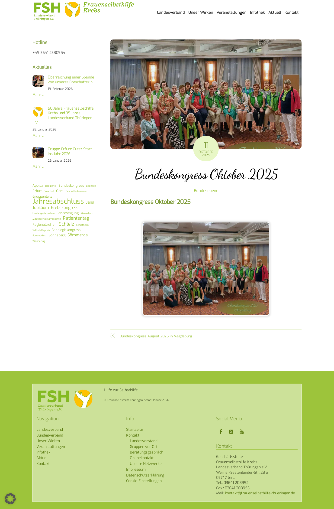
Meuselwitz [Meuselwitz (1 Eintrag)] (87, 213)
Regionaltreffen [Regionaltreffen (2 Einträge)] (44, 224)
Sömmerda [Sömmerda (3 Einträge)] (77, 235)
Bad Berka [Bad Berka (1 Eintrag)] (50, 185)
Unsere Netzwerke (146, 463)
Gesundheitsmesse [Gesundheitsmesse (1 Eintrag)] (76, 191)
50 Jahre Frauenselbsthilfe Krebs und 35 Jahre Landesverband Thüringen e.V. (63, 115)
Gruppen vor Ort (143, 446)
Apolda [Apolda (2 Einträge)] (37, 185)
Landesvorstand (143, 440)
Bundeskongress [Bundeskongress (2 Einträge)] (71, 185)
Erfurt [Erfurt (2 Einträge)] (37, 191)
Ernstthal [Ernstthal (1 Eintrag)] (49, 191)
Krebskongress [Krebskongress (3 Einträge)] (64, 207)
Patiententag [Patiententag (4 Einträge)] (76, 218)
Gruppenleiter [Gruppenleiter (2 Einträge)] (43, 196)
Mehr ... (38, 94)
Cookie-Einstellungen (144, 480)
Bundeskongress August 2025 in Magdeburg (156, 336)
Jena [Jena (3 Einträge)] (90, 202)
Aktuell (274, 12)
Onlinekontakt (142, 457)
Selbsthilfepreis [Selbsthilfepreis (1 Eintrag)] (41, 230)
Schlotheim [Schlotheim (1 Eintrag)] (82, 224)
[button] (10, 499)
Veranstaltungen (232, 12)
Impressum (136, 469)
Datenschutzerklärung (145, 475)
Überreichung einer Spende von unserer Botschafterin (71, 80)
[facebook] (220, 431)
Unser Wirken (200, 12)
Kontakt (292, 12)
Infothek (257, 12)
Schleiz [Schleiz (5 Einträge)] (66, 224)
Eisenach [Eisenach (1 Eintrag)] (91, 185)
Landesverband (171, 12)
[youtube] (241, 431)
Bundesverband (49, 435)
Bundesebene (206, 190)
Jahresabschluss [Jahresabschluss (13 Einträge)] (58, 201)
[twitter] (231, 431)
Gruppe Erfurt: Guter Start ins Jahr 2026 (70, 151)
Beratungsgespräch (146, 452)
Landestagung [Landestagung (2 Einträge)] (68, 213)
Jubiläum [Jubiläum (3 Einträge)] (40, 207)
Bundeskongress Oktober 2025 (206, 174)
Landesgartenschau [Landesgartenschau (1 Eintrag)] (43, 213)
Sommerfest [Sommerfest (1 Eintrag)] (39, 235)
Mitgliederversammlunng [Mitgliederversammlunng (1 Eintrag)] (46, 218)
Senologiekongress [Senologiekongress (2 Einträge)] (66, 230)
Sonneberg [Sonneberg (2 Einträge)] (57, 235)
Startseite (134, 429)
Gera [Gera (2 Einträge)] (60, 191)
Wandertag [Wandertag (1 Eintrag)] (38, 241)
